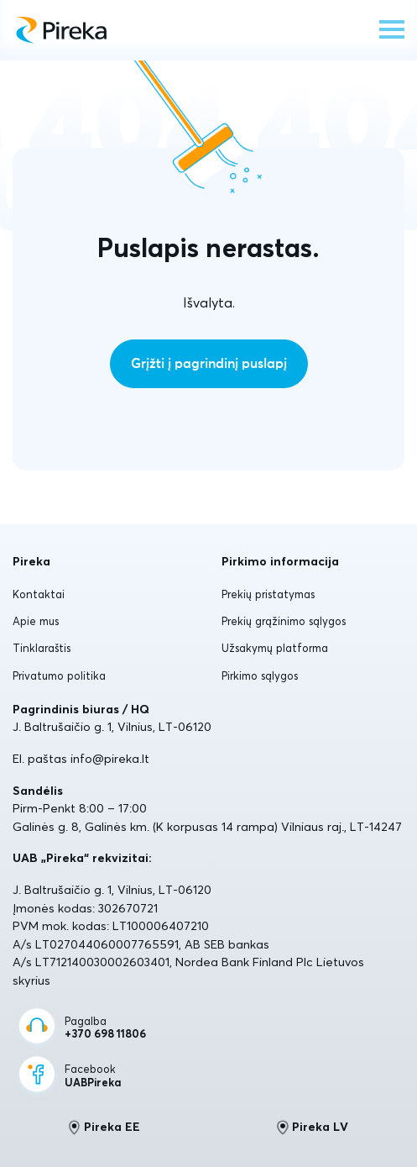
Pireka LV (312, 1127)
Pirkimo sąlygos (260, 675)
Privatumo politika (59, 675)
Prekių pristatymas (268, 594)
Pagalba (105, 1028)
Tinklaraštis (41, 647)
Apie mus (36, 621)
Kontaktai (39, 594)
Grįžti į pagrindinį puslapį (209, 364)
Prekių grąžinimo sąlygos (284, 621)
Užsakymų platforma (275, 647)
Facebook (93, 1076)
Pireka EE (104, 1127)
